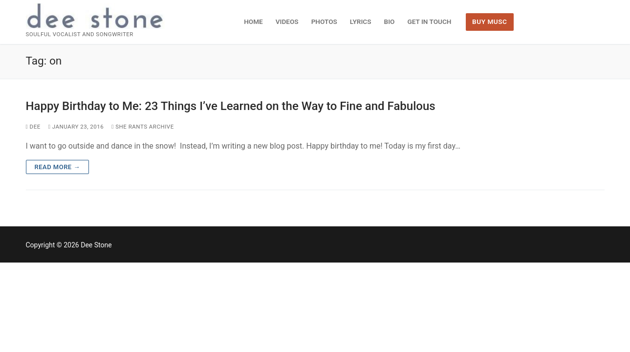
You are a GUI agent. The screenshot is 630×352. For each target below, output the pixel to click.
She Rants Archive (142, 126)
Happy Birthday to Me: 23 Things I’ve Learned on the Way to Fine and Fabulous (230, 106)
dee (33, 126)
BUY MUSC (489, 21)
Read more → (57, 167)
